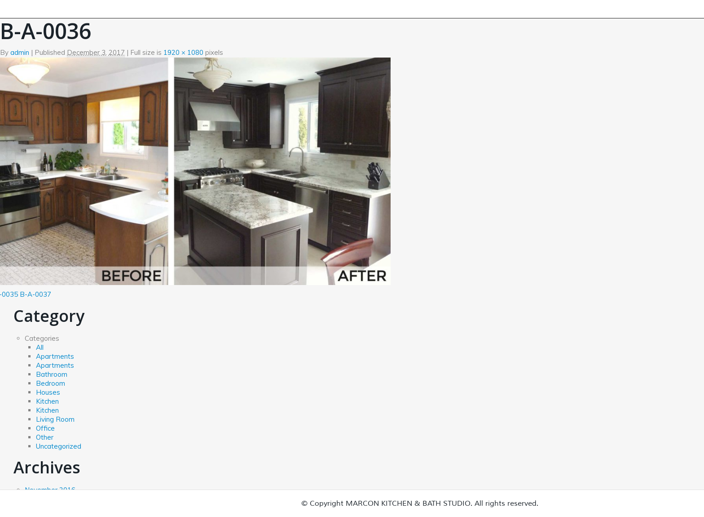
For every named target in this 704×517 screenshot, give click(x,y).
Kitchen (47, 401)
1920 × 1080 (183, 52)
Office (45, 428)
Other (44, 437)
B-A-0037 (35, 294)
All (40, 347)
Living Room (55, 419)
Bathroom (51, 374)
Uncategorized (58, 446)
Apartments (55, 356)
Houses (48, 392)
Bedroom (50, 383)
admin (19, 52)
